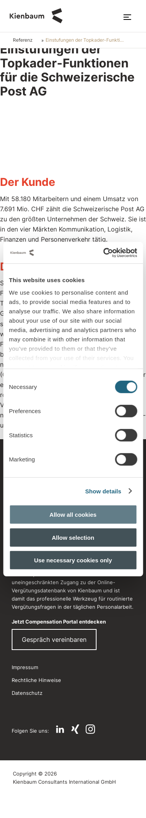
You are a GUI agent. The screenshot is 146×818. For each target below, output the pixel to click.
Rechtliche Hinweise (36, 680)
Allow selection (73, 537)
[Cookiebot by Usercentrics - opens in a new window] (104, 252)
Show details (103, 491)
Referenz (23, 40)
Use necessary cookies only (73, 560)
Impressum (25, 667)
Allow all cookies (73, 514)
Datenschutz (27, 693)
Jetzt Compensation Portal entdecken (59, 621)
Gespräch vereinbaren (54, 639)
